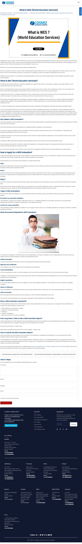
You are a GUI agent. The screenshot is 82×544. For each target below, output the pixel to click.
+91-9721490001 (48, 479)
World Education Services (21, 13)
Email (2, 392)
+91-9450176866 (40, 504)
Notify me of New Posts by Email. (10, 400)
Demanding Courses (39, 431)
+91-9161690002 (8, 479)
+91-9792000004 (9, 456)
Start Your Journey (11, 427)
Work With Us (37, 426)
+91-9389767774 (66, 477)
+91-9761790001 (25, 504)
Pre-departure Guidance (40, 421)
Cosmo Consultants (60, 346)
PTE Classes (37, 424)
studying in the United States (36, 346)
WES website (53, 188)
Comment (3, 365)
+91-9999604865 (66, 479)
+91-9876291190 (8, 454)
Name (2, 381)
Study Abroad (34, 13)
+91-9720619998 (56, 501)
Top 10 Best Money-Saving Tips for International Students (16, 354)
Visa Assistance (38, 428)
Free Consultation (39, 419)
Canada (48, 346)
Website (2, 387)
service (46, 155)
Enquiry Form (80, 11)
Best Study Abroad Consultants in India (58, 13)
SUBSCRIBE (73, 426)
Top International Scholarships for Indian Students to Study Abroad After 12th (55, 354)
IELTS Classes (37, 416)
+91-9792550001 (69, 506)
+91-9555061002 (8, 480)
